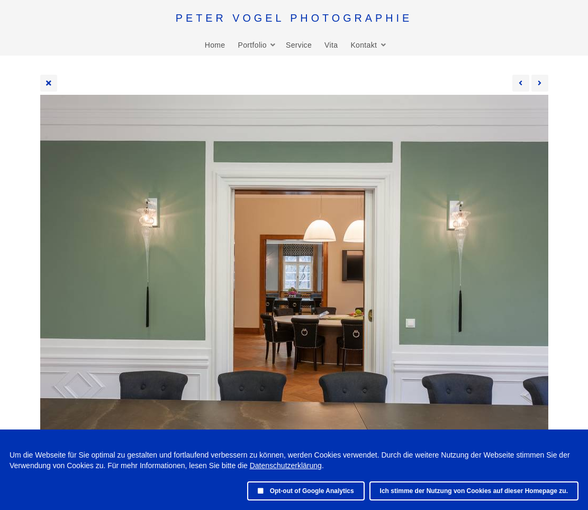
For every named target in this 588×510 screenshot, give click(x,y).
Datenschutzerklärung (286, 465)
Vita (331, 45)
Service (299, 45)
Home (215, 45)
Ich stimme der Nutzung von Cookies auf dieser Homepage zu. (474, 491)
